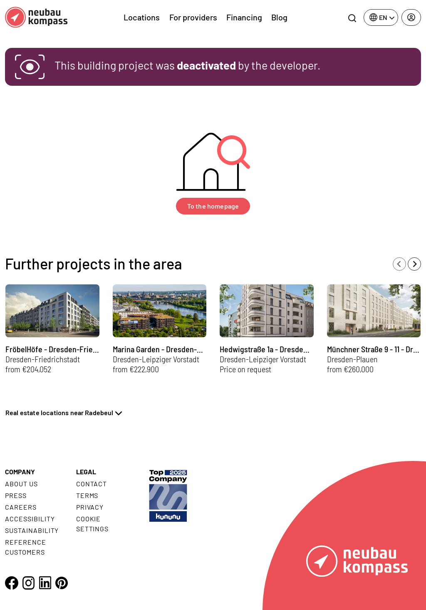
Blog (279, 17)
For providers (193, 17)
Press (16, 495)
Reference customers (25, 547)
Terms (87, 495)
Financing (244, 17)
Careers (21, 507)
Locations (142, 17)
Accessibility (29, 519)
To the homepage (213, 206)
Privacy (90, 507)
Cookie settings (92, 524)
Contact (91, 484)
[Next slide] (414, 264)
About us (21, 484)
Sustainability (32, 530)
